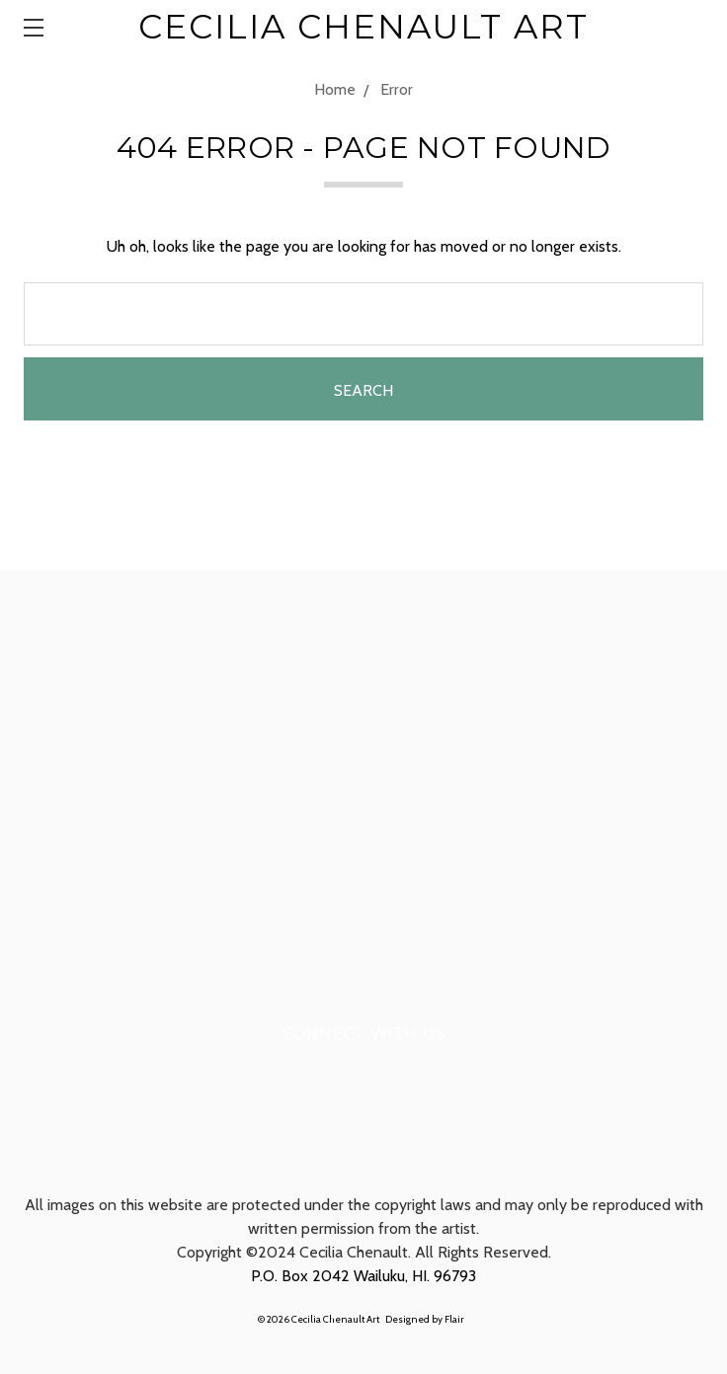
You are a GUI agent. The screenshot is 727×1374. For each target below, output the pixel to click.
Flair (454, 1319)
